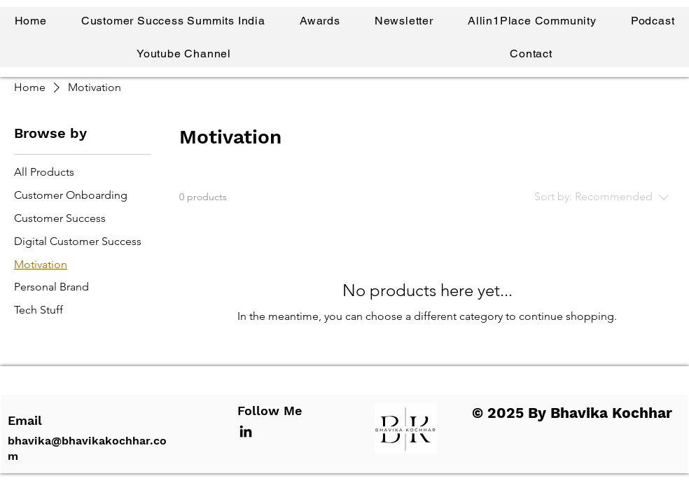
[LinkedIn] (245, 431)
